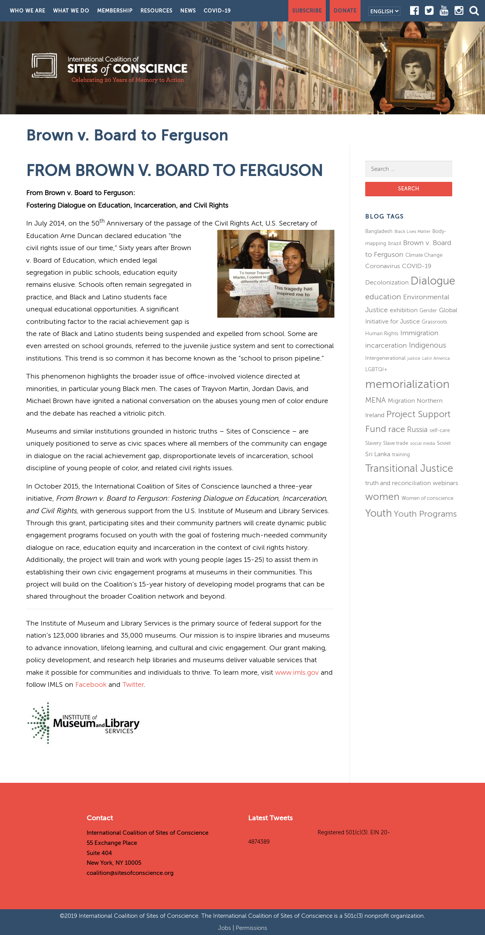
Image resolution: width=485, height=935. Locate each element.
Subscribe (307, 11)
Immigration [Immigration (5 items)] (419, 333)
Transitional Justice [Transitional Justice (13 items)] (409, 468)
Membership (115, 11)
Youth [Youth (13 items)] (378, 513)
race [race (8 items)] (396, 429)
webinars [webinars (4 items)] (445, 483)
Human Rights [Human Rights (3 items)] (381, 333)
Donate (345, 11)
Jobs (225, 928)
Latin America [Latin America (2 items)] (436, 358)
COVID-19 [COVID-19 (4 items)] (417, 266)
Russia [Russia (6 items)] (417, 429)
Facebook (91, 684)
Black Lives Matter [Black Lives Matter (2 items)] (412, 231)
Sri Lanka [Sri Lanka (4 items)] (377, 454)
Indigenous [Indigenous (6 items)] (427, 345)
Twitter (133, 684)
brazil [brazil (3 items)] (394, 243)
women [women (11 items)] (382, 496)
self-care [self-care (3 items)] (440, 430)
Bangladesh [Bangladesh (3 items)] (379, 231)
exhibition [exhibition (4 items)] (403, 310)
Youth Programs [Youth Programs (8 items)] (425, 514)
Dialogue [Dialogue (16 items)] (432, 281)
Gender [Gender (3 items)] (428, 310)
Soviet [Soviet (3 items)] (444, 443)
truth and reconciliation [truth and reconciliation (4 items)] (398, 483)
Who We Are (27, 11)
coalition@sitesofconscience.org (130, 873)
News (188, 11)
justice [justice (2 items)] (413, 358)
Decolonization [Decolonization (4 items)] (387, 282)
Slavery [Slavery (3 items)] (373, 443)
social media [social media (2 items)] (422, 443)
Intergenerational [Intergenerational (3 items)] (385, 358)
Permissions (251, 928)
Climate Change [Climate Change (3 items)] (423, 255)
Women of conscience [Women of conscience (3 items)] (427, 498)
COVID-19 (217, 11)
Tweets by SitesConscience (282, 832)
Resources (156, 11)
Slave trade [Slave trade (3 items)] (395, 443)
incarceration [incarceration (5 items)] (386, 345)
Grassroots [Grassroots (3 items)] (434, 322)
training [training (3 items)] (401, 454)
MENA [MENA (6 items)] (375, 400)
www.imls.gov (297, 672)
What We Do (71, 11)
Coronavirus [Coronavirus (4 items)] (382, 266)
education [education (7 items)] (383, 296)
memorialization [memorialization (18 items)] (407, 384)
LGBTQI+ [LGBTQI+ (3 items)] (376, 369)
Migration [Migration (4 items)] (401, 400)
